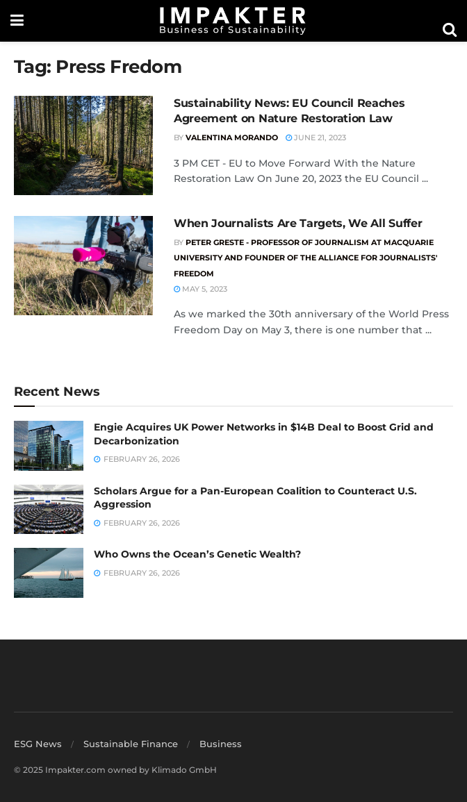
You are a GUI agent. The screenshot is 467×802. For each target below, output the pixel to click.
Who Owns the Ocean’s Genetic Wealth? (197, 554)
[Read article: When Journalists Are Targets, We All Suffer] (83, 265)
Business (220, 743)
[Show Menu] (17, 21)
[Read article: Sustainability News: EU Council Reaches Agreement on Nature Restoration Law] (83, 145)
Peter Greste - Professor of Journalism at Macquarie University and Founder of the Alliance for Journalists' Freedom (306, 257)
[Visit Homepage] (233, 21)
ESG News (38, 743)
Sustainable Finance (130, 743)
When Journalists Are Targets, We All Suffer (298, 223)
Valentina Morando (232, 137)
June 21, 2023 (316, 137)
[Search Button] (450, 30)
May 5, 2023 (200, 289)
